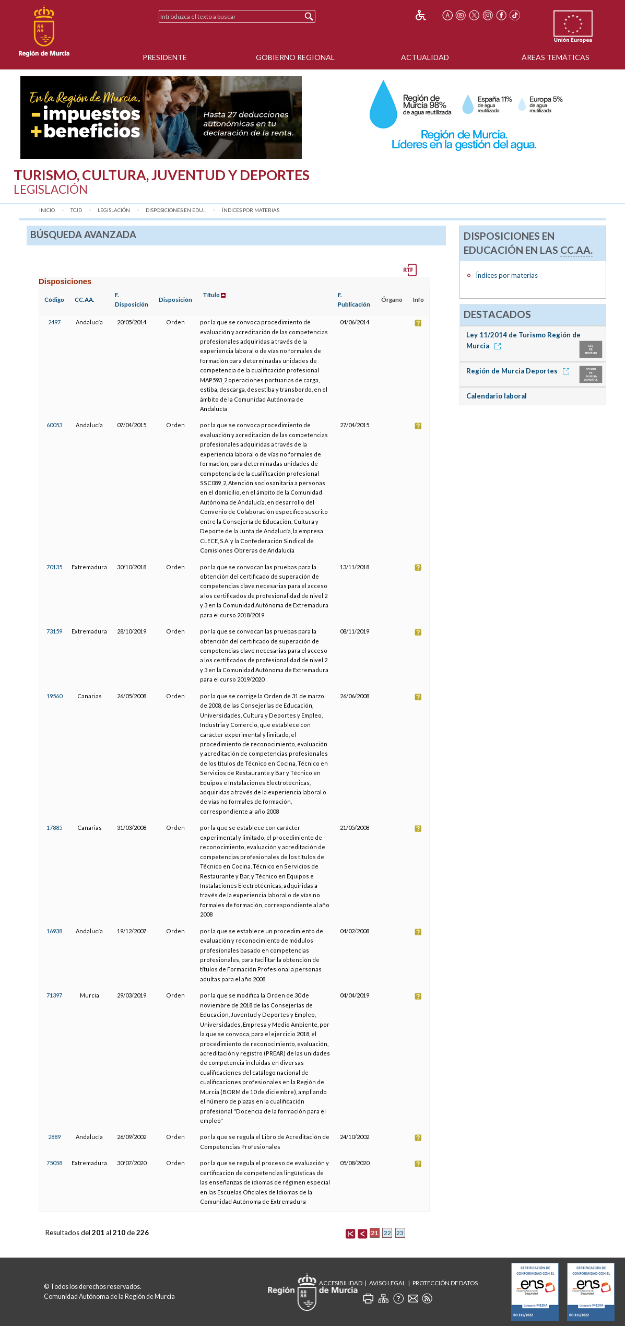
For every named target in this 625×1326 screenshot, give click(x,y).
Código (54, 299)
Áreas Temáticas (555, 57)
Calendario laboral (496, 396)
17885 (54, 827)
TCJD (76, 210)
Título (211, 294)
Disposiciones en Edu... (176, 210)
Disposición (175, 299)
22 (387, 1233)
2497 (54, 322)
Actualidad (425, 57)
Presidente (165, 57)
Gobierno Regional (295, 57)
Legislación (114, 210)
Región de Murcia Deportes (519, 371)
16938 (54, 931)
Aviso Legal (387, 1283)
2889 (54, 1136)
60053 (54, 424)
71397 (54, 995)
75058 (54, 1162)
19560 (54, 696)
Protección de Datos (445, 1283)
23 (400, 1233)
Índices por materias (250, 210)
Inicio (47, 210)
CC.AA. (85, 299)
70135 (54, 567)
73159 (54, 631)
